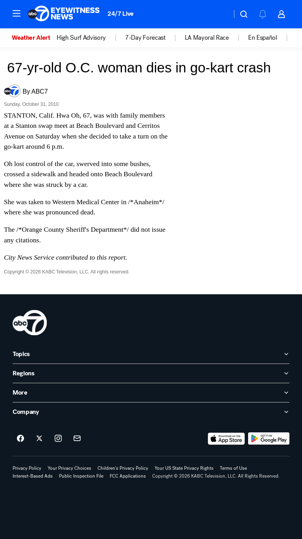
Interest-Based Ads (33, 476)
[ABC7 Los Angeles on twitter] (39, 439)
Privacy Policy (27, 468)
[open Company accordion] (151, 412)
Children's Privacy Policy (123, 468)
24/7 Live (120, 13)
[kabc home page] (30, 322)
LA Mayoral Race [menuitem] (207, 37)
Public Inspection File (81, 476)
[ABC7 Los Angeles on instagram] (58, 439)
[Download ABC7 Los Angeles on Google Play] (268, 438)
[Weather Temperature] (219, 14)
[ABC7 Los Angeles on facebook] (20, 439)
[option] (34, 38)
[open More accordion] (151, 392)
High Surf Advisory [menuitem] (81, 37)
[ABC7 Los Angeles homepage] (63, 14)
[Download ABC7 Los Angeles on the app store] (226, 438)
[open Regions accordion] (151, 373)
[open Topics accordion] (151, 354)
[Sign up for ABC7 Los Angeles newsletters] (77, 439)
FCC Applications (128, 476)
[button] (16, 13)
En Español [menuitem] (262, 37)
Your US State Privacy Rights (184, 468)
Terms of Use (233, 468)
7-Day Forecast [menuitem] (145, 37)
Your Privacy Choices (69, 468)
